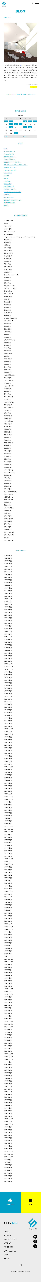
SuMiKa (6, 205)
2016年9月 (7, 867)
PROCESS (10, 1205)
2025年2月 (7, 593)
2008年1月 (7, 1148)
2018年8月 (7, 804)
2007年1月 (7, 1181)
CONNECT (7, 194)
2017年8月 (7, 837)
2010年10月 (7, 1059)
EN (32, 3)
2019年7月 (7, 775)
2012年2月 (7, 1016)
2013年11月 (7, 959)
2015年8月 (7, 902)
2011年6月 (7, 1037)
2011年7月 (7, 1035)
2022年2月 (7, 691)
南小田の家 (7, 291)
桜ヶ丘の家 (7, 250)
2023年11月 (7, 634)
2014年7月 (7, 937)
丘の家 (6, 513)
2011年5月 (7, 1040)
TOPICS (7, 1235)
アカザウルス (7, 540)
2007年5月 (7, 1170)
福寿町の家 (7, 369)
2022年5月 (7, 683)
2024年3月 (7, 623)
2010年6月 (7, 1070)
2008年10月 (7, 1124)
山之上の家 (7, 302)
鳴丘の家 (6, 451)
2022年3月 (7, 688)
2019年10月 (7, 766)
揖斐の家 (6, 445)
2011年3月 (7, 1045)
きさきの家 (7, 421)
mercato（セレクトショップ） (12, 192)
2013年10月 (7, 962)
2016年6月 (7, 875)
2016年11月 (7, 861)
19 (25, 127)
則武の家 (6, 429)
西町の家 (6, 510)
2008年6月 (7, 1135)
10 (15, 124)
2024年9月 (7, 607)
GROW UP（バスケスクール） (12, 200)
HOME (7, 1231)
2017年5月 (7, 845)
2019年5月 (7, 780)
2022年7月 (7, 677)
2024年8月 (7, 609)
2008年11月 (7, 1121)
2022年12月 (7, 664)
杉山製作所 (7, 181)
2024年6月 (7, 615)
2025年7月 (7, 580)
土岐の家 (6, 310)
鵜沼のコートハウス (9, 318)
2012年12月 (7, 989)
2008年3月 (7, 1143)
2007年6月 (7, 1167)
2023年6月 (7, 647)
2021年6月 (7, 712)
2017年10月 (7, 832)
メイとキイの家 (8, 472)
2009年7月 (7, 1100)
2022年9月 (7, 672)
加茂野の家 (7, 497)
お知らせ (6, 226)
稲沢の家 (6, 461)
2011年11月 (7, 1024)
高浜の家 (6, 277)
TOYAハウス (33, 87)
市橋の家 (6, 367)
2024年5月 (7, 618)
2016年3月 (7, 883)
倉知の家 (6, 394)
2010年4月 (7, 1075)
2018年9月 (7, 802)
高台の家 (6, 489)
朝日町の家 (7, 313)
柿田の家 (6, 478)
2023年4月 (7, 653)
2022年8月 (7, 674)
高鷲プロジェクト (9, 288)
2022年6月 (7, 680)
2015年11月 (7, 894)
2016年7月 (7, 872)
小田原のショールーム (10, 275)
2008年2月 (7, 1146)
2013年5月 (7, 975)
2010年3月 (7, 1078)
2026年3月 (7, 558)
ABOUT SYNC (10, 1239)
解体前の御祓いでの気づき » (26, 94)
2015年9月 (7, 899)
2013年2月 (7, 983)
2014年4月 (7, 945)
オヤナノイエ (7, 535)
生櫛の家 (6, 345)
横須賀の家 (7, 415)
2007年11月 (7, 1154)
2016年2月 (7, 886)
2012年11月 (7, 991)
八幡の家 (6, 348)
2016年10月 (7, 864)
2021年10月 (7, 701)
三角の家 (6, 524)
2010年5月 (7, 1073)
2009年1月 (7, 1116)
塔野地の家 (7, 405)
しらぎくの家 (7, 380)
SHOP (6, 1258)
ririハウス (6, 521)
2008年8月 (7, 1129)
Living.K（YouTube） (10, 159)
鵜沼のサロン (7, 321)
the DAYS (6, 410)
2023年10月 (7, 636)
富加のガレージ (8, 285)
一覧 (16, 94)
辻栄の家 (6, 516)
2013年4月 (7, 978)
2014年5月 (7, 943)
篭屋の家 (6, 307)
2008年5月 (7, 1138)
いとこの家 (7, 494)
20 (30, 127)
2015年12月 (7, 891)
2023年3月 (7, 655)
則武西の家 (7, 353)
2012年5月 (7, 1008)
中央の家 (6, 326)
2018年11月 (7, 796)
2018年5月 (7, 813)
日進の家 (6, 272)
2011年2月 (7, 1048)
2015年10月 (7, 896)
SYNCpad (6, 220)
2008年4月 (7, 1140)
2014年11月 (7, 926)
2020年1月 (7, 758)
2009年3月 (7, 1110)
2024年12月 (7, 599)
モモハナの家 (7, 294)
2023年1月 (7, 661)
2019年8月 (7, 772)
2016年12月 (7, 859)
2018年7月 (7, 807)
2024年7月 (7, 612)
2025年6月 (7, 582)
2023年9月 (7, 639)
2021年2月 (7, 723)
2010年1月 (7, 1083)
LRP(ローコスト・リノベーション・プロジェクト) (18, 237)
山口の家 (6, 258)
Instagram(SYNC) (9, 154)
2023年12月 (7, 631)
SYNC (5, 148)
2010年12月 (7, 1054)
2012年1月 (7, 1018)
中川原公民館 (7, 407)
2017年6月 (7, 842)
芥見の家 (6, 527)
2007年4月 (7, 1173)
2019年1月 (7, 791)
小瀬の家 (6, 323)
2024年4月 (7, 620)
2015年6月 (7, 907)
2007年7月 (7, 1165)
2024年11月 (7, 601)
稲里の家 (6, 337)
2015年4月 (7, 913)
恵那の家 (6, 334)
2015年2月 (7, 918)
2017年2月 (7, 853)
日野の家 (6, 480)
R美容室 (6, 245)
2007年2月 (7, 1178)
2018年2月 (7, 821)
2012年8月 (7, 999)
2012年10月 (7, 994)
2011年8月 (7, 1032)
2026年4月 (7, 555)
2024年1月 (7, 628)
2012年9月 (7, 997)
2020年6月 (7, 745)
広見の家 (6, 505)
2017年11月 (7, 829)
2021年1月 (7, 726)
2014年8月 (7, 934)
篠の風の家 (7, 267)
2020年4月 (7, 750)
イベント (6, 229)
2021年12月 (7, 696)
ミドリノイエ (7, 532)
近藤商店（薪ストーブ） (11, 167)
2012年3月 (7, 1013)
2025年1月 (7, 596)
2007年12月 (7, 1151)
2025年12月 (7, 566)
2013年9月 (7, 964)
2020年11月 (7, 731)
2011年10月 (7, 1026)
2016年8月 (7, 869)
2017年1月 (7, 856)
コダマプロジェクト (9, 203)
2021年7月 (7, 710)
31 (15, 133)
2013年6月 (7, 972)
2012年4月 (7, 1010)
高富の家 (6, 361)
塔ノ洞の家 (7, 426)
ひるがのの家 (7, 402)
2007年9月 (7, 1159)
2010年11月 (7, 1056)
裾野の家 (6, 372)
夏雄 (5, 537)
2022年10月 (7, 669)
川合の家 (6, 342)
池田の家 (6, 413)
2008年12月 (7, 1119)
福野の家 (6, 350)
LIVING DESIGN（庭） (10, 170)
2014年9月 (7, 932)
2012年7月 (7, 1002)
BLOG (31, 1205)
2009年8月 (7, 1097)
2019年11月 (7, 764)
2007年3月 (7, 1175)
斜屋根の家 (7, 418)
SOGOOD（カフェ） (10, 156)
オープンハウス (8, 231)
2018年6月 (7, 810)
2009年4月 (7, 1108)
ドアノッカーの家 (9, 491)
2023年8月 (7, 642)
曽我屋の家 (7, 434)
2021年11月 (7, 699)
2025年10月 (7, 571)
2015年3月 (7, 915)
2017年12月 (7, 826)
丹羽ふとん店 (7, 184)
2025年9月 (7, 574)
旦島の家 (6, 464)
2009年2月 (7, 1113)
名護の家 (6, 261)
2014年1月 (7, 953)
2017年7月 (7, 840)
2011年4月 (7, 1043)
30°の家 (6, 399)
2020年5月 (7, 748)
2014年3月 (7, 948)
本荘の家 (6, 391)
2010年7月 (7, 1067)
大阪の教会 (7, 239)
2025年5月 (7, 585)
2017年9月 (7, 834)
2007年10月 (7, 1156)
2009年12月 (7, 1086)
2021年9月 (7, 704)
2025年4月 (7, 588)
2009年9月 (7, 1094)
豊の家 (6, 299)
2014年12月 (7, 924)
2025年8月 (7, 577)
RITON (6, 178)
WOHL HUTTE (8, 173)
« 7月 (5, 136)
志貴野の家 (7, 296)
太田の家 (6, 456)
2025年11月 (7, 569)
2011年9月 (7, 1029)
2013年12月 (7, 956)
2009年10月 (7, 1092)
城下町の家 (7, 269)
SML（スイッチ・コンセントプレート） (15, 165)
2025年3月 (7, 590)
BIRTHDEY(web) (8, 197)
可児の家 (6, 453)
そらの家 (6, 437)
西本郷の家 (7, 518)
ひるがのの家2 (8, 340)
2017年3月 (7, 850)
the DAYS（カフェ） (10, 189)
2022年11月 (7, 666)
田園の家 (6, 502)
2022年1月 (7, 693)
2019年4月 (7, 783)
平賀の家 (6, 459)
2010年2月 (7, 1081)
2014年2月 (7, 951)
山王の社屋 (7, 329)
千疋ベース (7, 253)
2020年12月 (7, 729)
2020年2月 (7, 756)
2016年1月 (7, 888)
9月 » (24, 136)
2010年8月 (7, 1064)
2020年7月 (7, 742)
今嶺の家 (6, 440)
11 (20, 124)
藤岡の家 (6, 247)
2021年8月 (7, 707)
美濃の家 (6, 315)
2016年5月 (7, 878)
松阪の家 (6, 280)
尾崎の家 (6, 448)
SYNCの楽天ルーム (9, 151)
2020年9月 (7, 737)
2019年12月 (7, 761)
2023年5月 (7, 650)
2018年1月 (7, 823)
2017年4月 (7, 848)
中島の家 (6, 283)
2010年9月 (7, 1062)
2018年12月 (7, 794)
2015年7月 (7, 905)
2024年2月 (7, 626)
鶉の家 (6, 356)
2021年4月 (7, 718)
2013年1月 (7, 986)
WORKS (7, 1243)
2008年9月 (7, 1127)
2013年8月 (7, 967)
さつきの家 (7, 397)
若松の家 (6, 304)
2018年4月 (7, 815)
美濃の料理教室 (8, 375)
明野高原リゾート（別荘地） (12, 162)
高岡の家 (6, 475)
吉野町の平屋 (7, 443)
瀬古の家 (6, 483)
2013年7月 (7, 970)
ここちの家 (7, 470)
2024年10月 (7, 604)
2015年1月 (7, 921)
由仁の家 (6, 242)
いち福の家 (7, 331)
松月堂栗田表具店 (9, 186)
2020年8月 (7, 739)
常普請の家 (7, 432)
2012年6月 (7, 1005)
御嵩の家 (6, 377)
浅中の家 (6, 383)
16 (11, 127)
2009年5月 (7, 1105)
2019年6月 (7, 777)
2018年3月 (7, 818)
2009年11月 (7, 1089)
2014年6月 (7, 940)
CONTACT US (10, 1251)
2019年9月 (7, 769)
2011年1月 (7, 1051)
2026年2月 (7, 561)
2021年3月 (7, 720)
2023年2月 (7, 658)
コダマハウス (7, 386)
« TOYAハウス (10, 94)
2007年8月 (7, 1162)
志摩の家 (6, 467)
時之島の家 (7, 359)
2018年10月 (7, 799)
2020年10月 (7, 734)
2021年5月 (7, 715)
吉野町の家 (7, 499)
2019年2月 (7, 788)
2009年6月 (7, 1102)
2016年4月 (7, 880)
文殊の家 (6, 529)
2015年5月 (7, 910)
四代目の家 (7, 424)
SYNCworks (7, 234)
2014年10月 (7, 929)
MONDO (6, 175)
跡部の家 (6, 486)
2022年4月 (7, 685)
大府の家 (6, 264)
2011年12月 (7, 1021)
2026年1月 (7, 563)
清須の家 (6, 364)
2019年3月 (7, 785)
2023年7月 (7, 645)
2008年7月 (7, 1132)
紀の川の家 (7, 256)
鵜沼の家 (6, 388)
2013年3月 (7, 980)
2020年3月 (7, 753)
